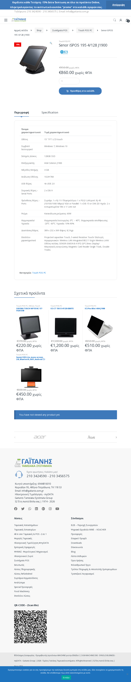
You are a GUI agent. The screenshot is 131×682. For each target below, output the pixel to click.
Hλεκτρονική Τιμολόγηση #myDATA (31, 542)
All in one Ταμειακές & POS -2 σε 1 (30, 534)
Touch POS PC (85, 30)
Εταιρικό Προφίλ (79, 538)
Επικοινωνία (77, 547)
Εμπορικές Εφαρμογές (24, 547)
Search (114, 20)
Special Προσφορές (23, 587)
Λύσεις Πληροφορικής (24, 569)
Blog (73, 551)
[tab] (21, 113)
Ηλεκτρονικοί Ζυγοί (23, 556)
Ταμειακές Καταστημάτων (26, 525)
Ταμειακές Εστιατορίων (25, 529)
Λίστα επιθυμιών (79, 556)
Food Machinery (22, 591)
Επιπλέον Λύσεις (22, 595)
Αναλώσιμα (19, 582)
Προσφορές (76, 534)
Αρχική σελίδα (21, 30)
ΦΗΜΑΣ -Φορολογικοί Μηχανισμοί (31, 551)
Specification (50, 112)
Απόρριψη (118, 4)
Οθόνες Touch (34, 306)
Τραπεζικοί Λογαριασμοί (82, 573)
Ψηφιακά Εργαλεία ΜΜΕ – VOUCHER (88, 529)
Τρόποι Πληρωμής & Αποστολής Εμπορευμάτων (94, 569)
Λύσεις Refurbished (23, 573)
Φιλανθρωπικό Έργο (81, 564)
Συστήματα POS (59, 30)
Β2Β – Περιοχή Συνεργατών (84, 525)
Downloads (76, 542)
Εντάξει (66, 677)
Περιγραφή (21, 112)
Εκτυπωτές (19, 564)
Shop (39, 30)
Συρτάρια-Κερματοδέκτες (26, 578)
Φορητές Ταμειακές (23, 538)
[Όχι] (127, 674)
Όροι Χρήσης (77, 560)
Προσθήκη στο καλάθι (82, 90)
